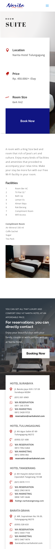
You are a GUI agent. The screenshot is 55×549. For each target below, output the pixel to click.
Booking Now (35, 353)
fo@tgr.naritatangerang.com (29, 500)
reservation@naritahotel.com (30, 416)
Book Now (26, 121)
